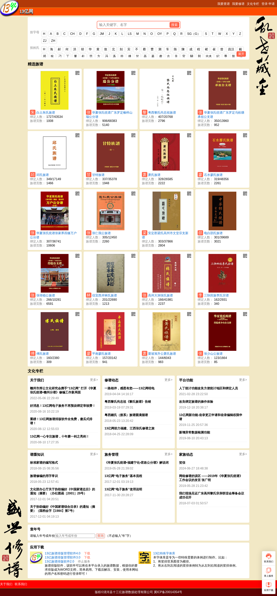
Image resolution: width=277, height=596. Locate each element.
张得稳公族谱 (45, 295)
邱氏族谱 (42, 174)
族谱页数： (37, 120)
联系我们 (21, 584)
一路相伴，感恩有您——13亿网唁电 (129, 388)
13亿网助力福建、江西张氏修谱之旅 (129, 428)
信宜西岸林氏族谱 (104, 295)
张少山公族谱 (213, 353)
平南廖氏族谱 (101, 353)
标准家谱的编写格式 (44, 462)
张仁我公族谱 (101, 233)
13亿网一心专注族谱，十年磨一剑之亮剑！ (59, 436)
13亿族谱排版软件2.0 (59, 561)
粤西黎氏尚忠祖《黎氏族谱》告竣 (128, 401)
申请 (271, 3)
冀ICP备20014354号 (168, 592)
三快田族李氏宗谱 (216, 295)
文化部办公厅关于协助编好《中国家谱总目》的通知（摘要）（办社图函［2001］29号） (62, 491)
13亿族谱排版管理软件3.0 (62, 557)
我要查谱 (223, 3)
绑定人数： (37, 116)
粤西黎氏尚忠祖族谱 (162, 112)
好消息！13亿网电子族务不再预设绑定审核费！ (62, 405)
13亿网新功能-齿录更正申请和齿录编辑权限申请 (210, 417)
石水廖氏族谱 (213, 174)
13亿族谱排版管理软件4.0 (62, 553)
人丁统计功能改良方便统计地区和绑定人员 (208, 388)
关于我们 (6, 584)
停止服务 (84, 561)
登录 (265, 3)
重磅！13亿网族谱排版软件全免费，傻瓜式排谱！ (61, 421)
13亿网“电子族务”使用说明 (123, 489)
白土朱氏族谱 (45, 112)
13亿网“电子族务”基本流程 (123, 476)
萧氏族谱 (154, 174)
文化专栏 (253, 3)
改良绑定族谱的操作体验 (196, 401)
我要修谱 (238, 3)
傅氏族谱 (42, 353)
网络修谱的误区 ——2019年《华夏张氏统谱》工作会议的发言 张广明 (211, 478)
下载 (87, 553)
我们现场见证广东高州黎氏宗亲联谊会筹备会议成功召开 (211, 495)
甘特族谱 (98, 174)
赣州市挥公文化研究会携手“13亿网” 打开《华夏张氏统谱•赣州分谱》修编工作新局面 (63, 390)
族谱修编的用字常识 (44, 476)
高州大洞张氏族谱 (160, 295)
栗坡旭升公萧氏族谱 (162, 353)
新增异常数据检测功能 (194, 432)
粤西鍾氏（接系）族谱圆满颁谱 (126, 415)
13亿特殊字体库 (164, 553)
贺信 (182, 462)
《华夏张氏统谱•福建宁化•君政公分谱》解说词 (137, 462)
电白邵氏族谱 (213, 233)
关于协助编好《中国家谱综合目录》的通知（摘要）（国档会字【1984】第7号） (62, 508)
